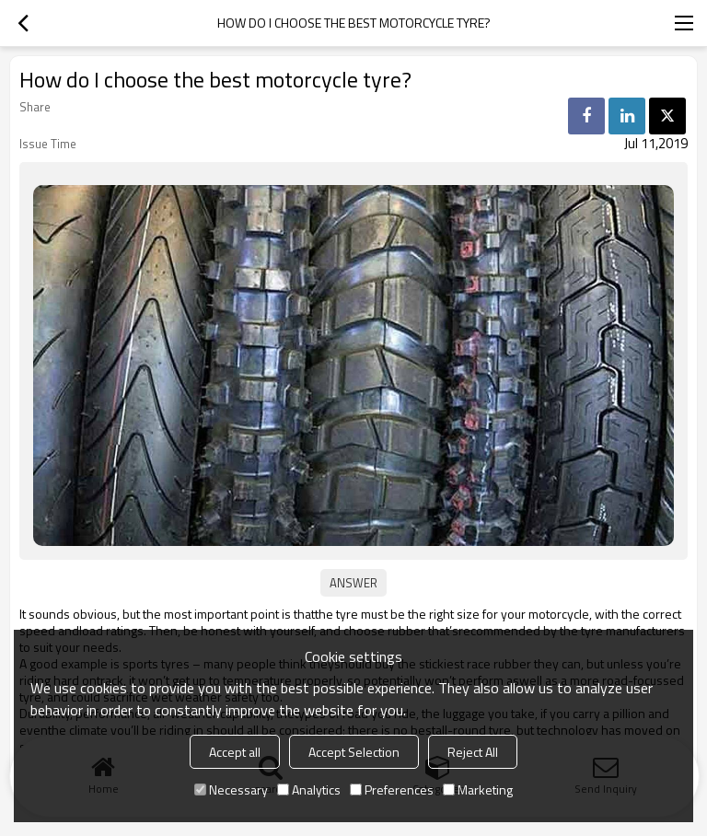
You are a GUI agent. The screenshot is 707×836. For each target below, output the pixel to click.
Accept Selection (354, 751)
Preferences (392, 789)
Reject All (472, 751)
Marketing (478, 789)
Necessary (231, 789)
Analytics (309, 789)
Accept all (235, 751)
